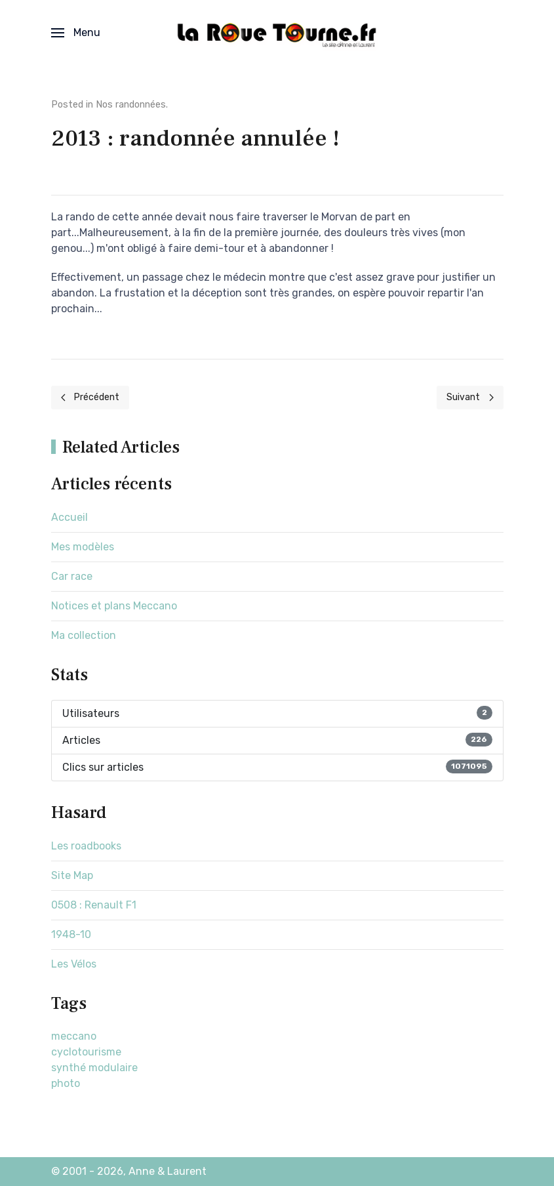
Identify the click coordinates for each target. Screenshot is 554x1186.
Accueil (69, 517)
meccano (73, 1036)
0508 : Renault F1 (93, 905)
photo (65, 1083)
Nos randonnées (131, 104)
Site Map (72, 875)
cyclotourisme (86, 1052)
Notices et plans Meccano (114, 606)
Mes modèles (82, 547)
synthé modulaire (94, 1067)
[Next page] (470, 397)
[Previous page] (90, 397)
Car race (71, 576)
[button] (75, 33)
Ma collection (83, 635)
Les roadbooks (86, 846)
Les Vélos (73, 964)
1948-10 (71, 934)
